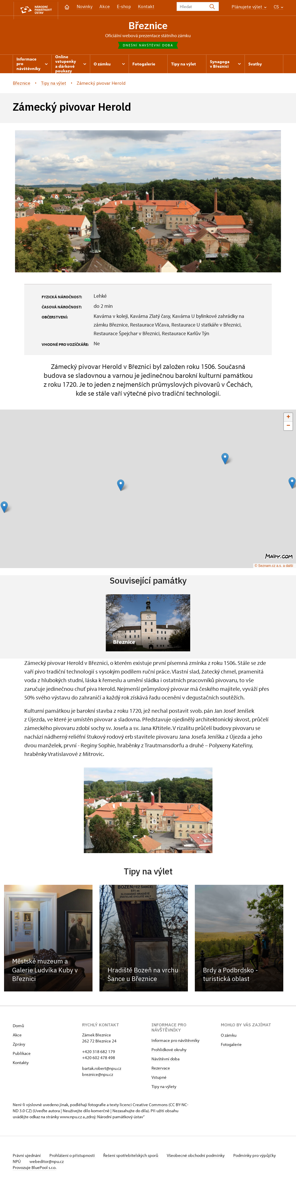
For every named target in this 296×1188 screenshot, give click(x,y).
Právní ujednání (27, 1156)
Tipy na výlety (163, 1088)
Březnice (148, 26)
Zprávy (19, 1045)
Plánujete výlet (249, 7)
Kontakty (21, 1064)
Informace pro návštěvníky (175, 1041)
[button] (4, 508)
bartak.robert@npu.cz (101, 1069)
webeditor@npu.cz (65, 1163)
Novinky (84, 6)
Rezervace (160, 1069)
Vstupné (158, 1078)
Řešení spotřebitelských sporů (134, 1156)
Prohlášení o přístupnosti (74, 1156)
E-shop (124, 6)
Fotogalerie (231, 1046)
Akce (104, 6)
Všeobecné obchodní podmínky (200, 1156)
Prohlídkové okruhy (168, 1051)
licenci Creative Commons (144, 1106)
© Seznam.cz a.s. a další (274, 567)
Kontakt (146, 6)
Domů (18, 1027)
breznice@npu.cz (97, 1075)
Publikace (22, 1054)
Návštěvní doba (165, 1060)
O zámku (228, 1036)
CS (278, 7)
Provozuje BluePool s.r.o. (34, 1169)
